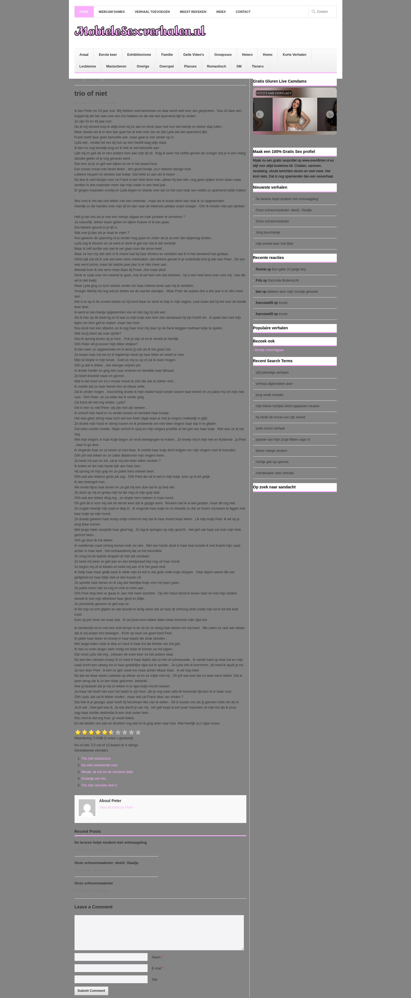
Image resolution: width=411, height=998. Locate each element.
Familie (167, 55)
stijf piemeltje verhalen (272, 373)
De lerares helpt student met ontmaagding (110, 842)
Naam (157, 957)
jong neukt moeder (269, 395)
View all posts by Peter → (118, 807)
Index (221, 11)
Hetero (247, 55)
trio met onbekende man (99, 765)
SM (238, 66)
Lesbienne (88, 66)
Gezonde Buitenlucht (283, 280)
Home (84, 11)
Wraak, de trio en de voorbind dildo (107, 772)
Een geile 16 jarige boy (289, 269)
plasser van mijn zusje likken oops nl (283, 440)
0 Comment (108, 102)
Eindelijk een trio (93, 779)
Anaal (84, 55)
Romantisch (216, 66)
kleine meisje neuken (271, 451)
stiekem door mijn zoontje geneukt (292, 292)
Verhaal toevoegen (152, 11)
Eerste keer (108, 55)
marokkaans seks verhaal (275, 473)
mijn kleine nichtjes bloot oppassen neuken (287, 406)
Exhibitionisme (139, 55)
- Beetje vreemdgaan (268, 350)
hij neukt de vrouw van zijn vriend (280, 417)
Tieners (257, 66)
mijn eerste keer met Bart (274, 244)
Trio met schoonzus (95, 759)
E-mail (158, 968)
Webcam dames (112, 11)
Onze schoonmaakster (93, 883)
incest (283, 303)
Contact (243, 11)
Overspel (167, 66)
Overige (143, 66)
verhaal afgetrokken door (274, 384)
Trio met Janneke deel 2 (99, 785)
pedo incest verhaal (270, 428)
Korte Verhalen (294, 55)
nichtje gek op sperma (272, 462)
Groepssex (223, 55)
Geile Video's (193, 55)
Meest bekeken (193, 11)
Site (155, 980)
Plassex (190, 66)
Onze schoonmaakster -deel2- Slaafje (106, 863)
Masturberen (116, 66)
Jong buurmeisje (268, 232)
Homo (267, 55)
